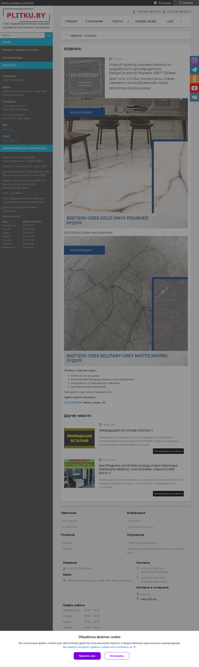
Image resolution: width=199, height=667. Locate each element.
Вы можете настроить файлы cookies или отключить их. (98, 646)
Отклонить (117, 655)
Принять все (87, 655)
